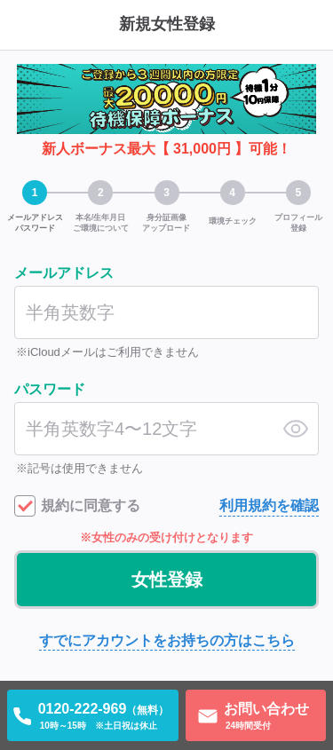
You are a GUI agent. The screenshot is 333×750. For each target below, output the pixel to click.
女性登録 (166, 579)
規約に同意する (90, 505)
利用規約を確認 (269, 505)
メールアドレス (64, 272)
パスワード (49, 389)
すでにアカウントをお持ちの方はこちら (167, 640)
